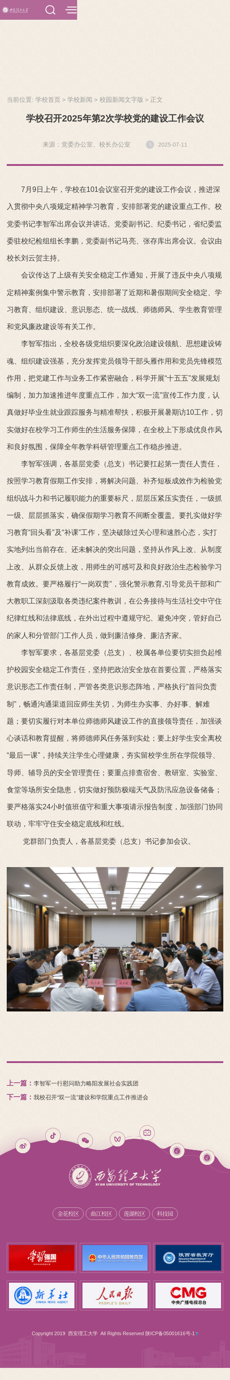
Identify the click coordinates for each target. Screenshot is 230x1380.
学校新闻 (79, 110)
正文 (156, 110)
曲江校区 (100, 1224)
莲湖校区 (136, 1224)
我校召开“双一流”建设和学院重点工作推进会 (100, 1107)
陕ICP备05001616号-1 (170, 1345)
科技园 (170, 1224)
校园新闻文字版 (121, 110)
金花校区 (63, 1224)
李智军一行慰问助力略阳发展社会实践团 (94, 1094)
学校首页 (48, 110)
